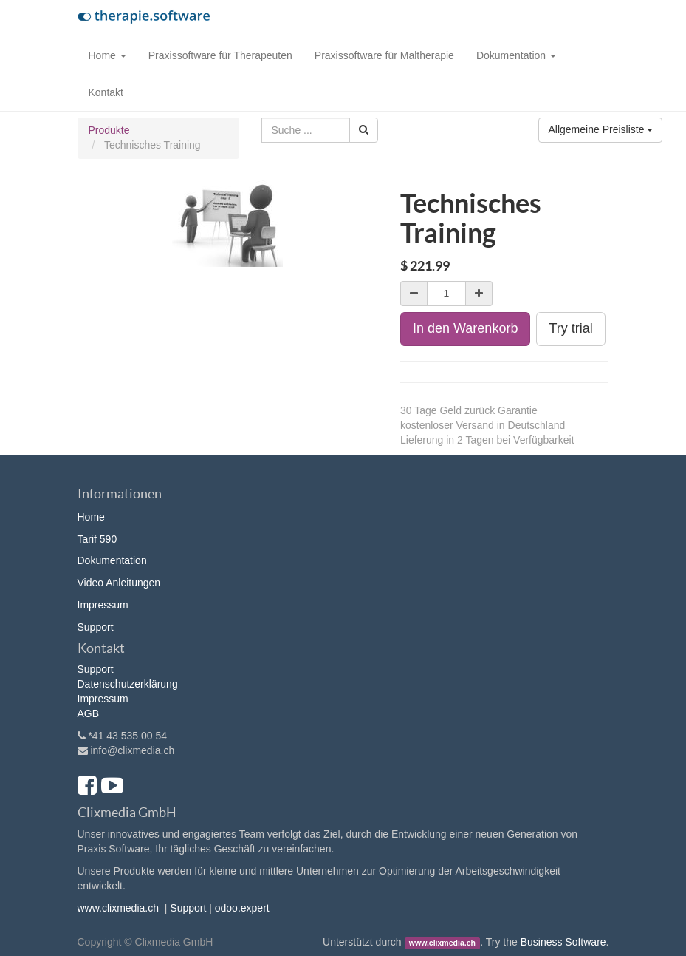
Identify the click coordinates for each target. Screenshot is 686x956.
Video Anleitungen (119, 583)
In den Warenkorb (465, 328)
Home (91, 517)
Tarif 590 (97, 539)
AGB (89, 713)
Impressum (103, 605)
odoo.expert (242, 908)
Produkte (109, 130)
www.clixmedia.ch (118, 908)
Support (96, 627)
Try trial (570, 328)
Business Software (563, 942)
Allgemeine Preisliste (600, 129)
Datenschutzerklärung (128, 684)
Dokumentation (112, 560)
